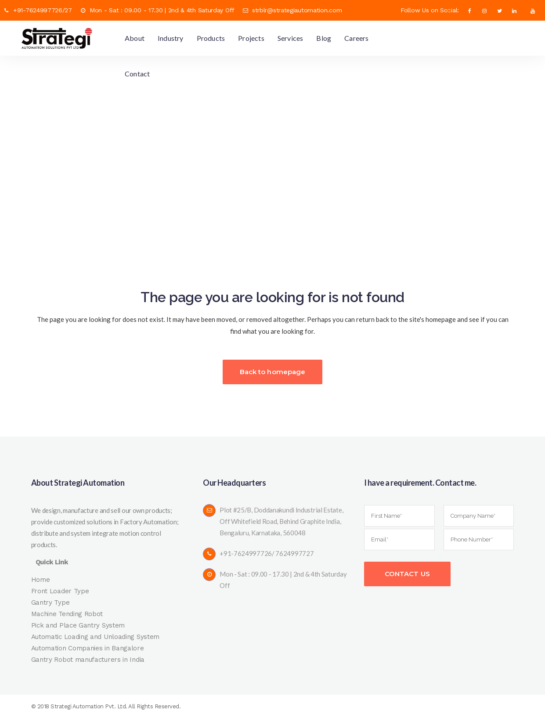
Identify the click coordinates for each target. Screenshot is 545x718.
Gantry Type (50, 602)
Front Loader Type (60, 591)
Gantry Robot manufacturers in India (88, 660)
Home (40, 580)
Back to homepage (273, 372)
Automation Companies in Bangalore (87, 648)
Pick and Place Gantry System (78, 625)
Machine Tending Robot (67, 614)
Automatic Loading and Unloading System (95, 637)
